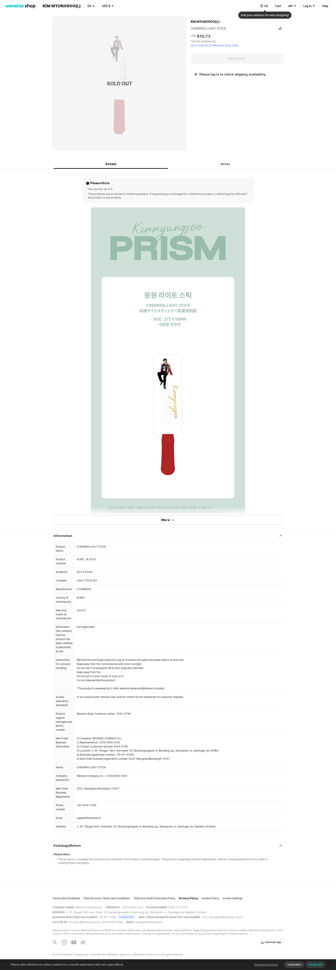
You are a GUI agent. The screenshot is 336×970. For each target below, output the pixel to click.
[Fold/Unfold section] (168, 535)
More (168, 520)
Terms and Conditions (66, 898)
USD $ (106, 6)
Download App (271, 942)
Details (110, 164)
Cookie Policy (210, 898)
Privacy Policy (188, 898)
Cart (278, 6)
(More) (118, 964)
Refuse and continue (266, 964)
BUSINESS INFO (126, 917)
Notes (225, 164)
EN (90, 6)
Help (325, 6)
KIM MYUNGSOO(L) (205, 21)
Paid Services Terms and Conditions (107, 898)
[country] (264, 6)
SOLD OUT (237, 59)
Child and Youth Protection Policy (154, 898)
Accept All (315, 964)
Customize (294, 964)
